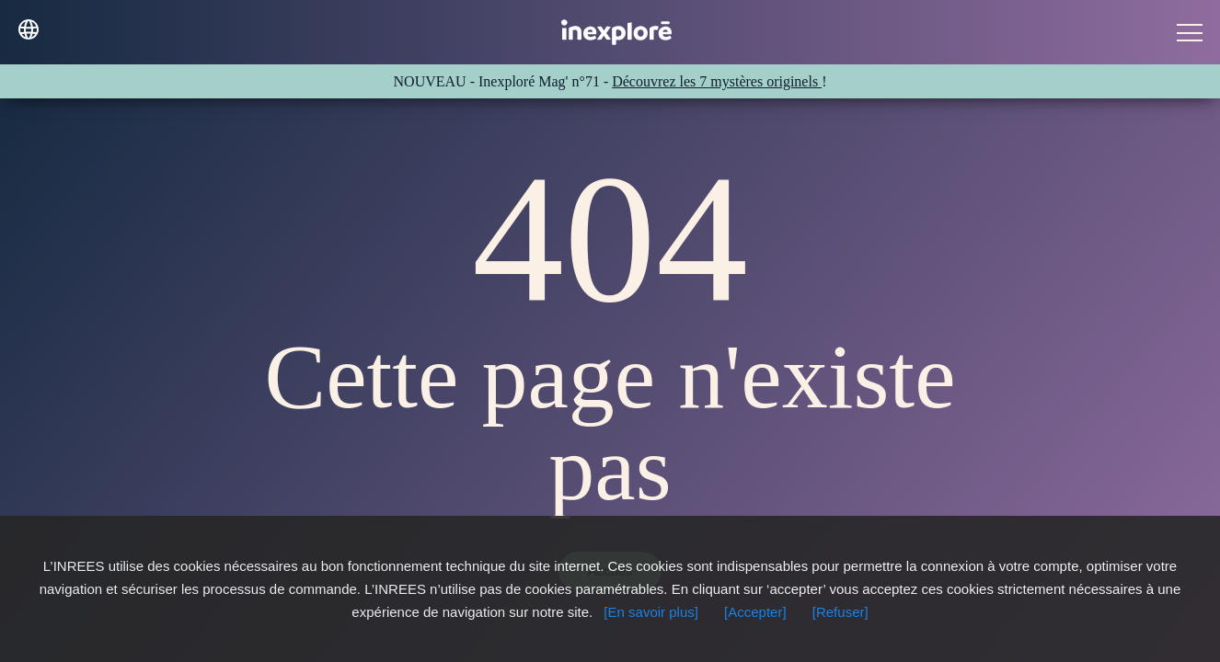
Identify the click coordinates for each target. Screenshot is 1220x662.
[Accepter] (755, 612)
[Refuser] (840, 612)
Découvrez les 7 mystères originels (717, 81)
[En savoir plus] (651, 612)
